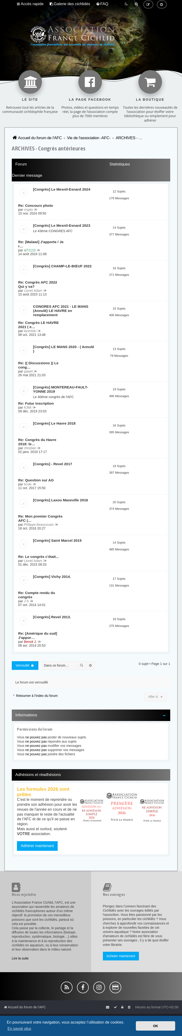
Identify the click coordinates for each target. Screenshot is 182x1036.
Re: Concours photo (35, 205)
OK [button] (155, 1026)
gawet (28, 371)
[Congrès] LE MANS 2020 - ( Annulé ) (63, 349)
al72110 (30, 250)
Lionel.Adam (33, 290)
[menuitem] (69, 4)
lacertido (30, 331)
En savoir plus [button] (19, 1029)
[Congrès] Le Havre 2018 (54, 423)
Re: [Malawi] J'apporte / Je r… (41, 244)
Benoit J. (30, 642)
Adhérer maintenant (37, 846)
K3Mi (27, 407)
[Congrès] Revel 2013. (52, 617)
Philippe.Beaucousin (39, 524)
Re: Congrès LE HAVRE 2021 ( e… (38, 325)
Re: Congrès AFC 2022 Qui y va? (37, 284)
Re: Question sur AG (36, 480)
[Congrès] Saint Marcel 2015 (57, 540)
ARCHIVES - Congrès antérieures (48, 148)
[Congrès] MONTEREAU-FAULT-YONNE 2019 (60, 389)
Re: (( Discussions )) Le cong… (38, 365)
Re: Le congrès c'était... (38, 557)
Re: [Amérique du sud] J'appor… (37, 635)
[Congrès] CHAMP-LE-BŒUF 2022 (62, 266)
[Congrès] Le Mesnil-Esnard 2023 (61, 225)
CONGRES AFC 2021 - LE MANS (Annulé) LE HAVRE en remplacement (60, 310)
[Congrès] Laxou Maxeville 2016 (60, 500)
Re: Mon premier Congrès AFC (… (40, 518)
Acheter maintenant (121, 956)
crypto (28, 209)
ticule (28, 484)
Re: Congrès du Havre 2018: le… (37, 442)
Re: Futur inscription (36, 403)
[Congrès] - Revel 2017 (52, 464)
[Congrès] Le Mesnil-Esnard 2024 (61, 189)
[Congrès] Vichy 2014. (52, 577)
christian (30, 448)
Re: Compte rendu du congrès (36, 595)
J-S (26, 601)
